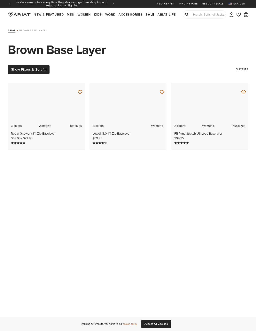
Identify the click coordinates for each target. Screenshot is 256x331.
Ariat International (20, 14)
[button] (246, 14)
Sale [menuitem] (150, 14)
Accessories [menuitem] (131, 14)
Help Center (166, 3)
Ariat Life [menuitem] (167, 14)
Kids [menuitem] (98, 14)
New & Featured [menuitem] (49, 14)
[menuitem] (238, 4)
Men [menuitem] (70, 14)
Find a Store (188, 3)
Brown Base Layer (32, 30)
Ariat (11, 30)
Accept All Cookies (156, 324)
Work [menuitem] (110, 14)
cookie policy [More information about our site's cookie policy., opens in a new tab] (130, 324)
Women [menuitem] (84, 14)
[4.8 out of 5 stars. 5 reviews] (46, 143)
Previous (10, 4)
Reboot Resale (213, 3)
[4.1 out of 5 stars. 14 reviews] (128, 143)
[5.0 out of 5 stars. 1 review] (209, 143)
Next (113, 4)
